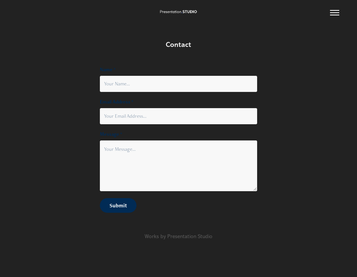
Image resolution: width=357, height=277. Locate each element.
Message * (111, 134)
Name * (108, 70)
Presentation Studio (189, 236)
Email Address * (116, 102)
